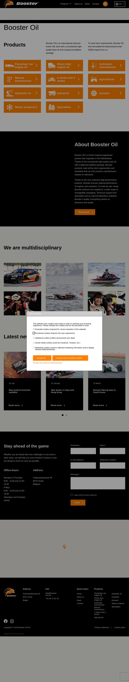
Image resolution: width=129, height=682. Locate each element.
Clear (60, 363)
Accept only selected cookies (44, 363)
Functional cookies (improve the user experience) (55, 333)
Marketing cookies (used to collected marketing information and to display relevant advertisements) (64, 348)
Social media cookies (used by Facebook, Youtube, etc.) (57, 343)
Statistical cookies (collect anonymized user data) (55, 338)
